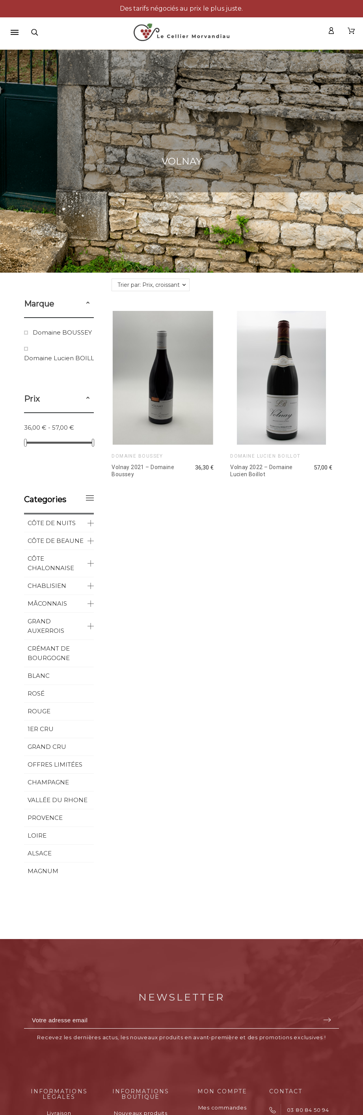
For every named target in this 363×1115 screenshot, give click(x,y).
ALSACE (40, 853)
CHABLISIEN (47, 585)
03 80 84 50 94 (308, 1110)
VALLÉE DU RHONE (57, 800)
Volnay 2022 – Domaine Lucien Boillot (261, 470)
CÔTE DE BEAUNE (56, 540)
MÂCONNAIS (47, 603)
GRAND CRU (47, 746)
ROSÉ (36, 693)
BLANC (39, 675)
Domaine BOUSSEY (62, 332)
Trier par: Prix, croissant (148, 284)
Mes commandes (222, 1107)
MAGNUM (43, 871)
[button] (88, 303)
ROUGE (39, 711)
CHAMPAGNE (48, 782)
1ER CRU (41, 729)
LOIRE (37, 835)
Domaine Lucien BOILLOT (63, 358)
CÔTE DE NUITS (52, 523)
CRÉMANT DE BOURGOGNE (49, 653)
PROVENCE (45, 817)
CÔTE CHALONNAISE (51, 563)
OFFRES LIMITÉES (55, 764)
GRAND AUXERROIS (46, 625)
